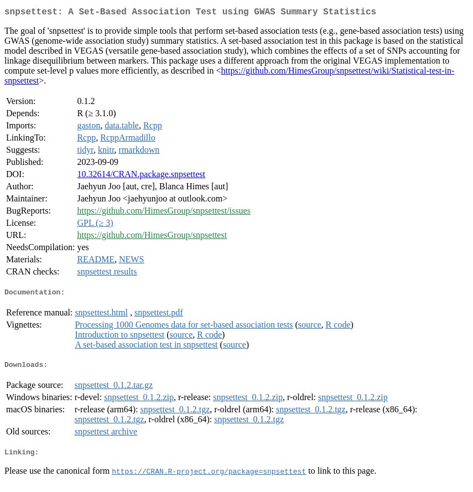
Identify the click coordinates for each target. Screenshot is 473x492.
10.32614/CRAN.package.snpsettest (141, 176)
